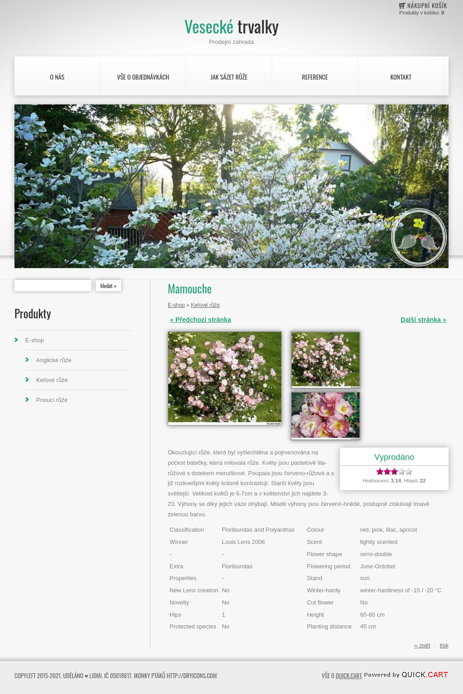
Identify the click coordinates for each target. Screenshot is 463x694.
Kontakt (400, 76)
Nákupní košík (427, 5)
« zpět (422, 645)
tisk (444, 645)
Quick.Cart (348, 675)
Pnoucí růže (51, 400)
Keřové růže (52, 380)
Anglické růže (53, 360)
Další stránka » (423, 319)
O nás (57, 76)
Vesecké (231, 26)
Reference (315, 76)
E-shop (34, 340)
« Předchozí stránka (200, 319)
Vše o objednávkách (143, 76)
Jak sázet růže (229, 76)
